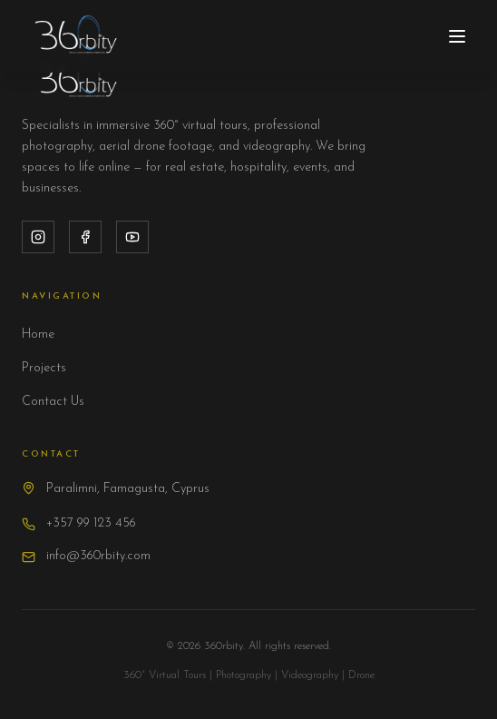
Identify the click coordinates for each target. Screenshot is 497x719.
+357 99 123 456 (91, 523)
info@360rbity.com (98, 556)
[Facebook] (85, 237)
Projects (44, 368)
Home (38, 334)
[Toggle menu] (457, 36)
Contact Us (53, 402)
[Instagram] (38, 237)
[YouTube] (132, 237)
